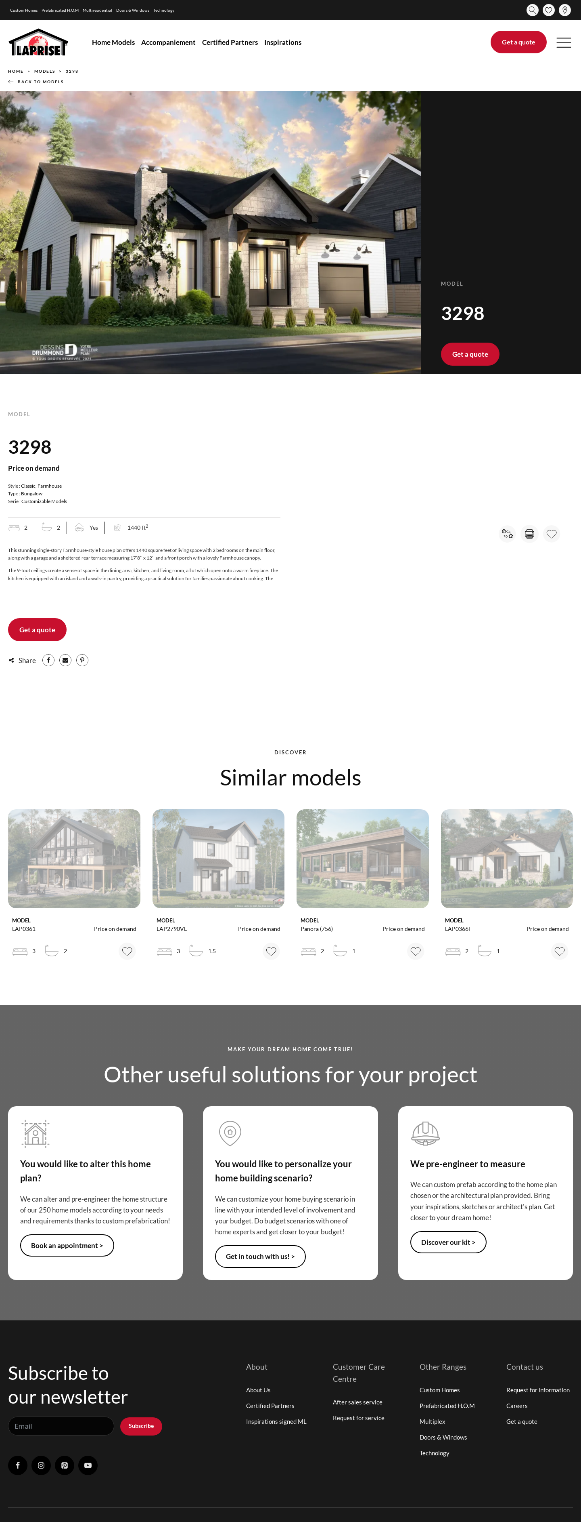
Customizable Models (44, 501)
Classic (28, 486)
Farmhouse (50, 486)
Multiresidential (97, 10)
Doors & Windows (132, 10)
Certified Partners (230, 42)
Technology (163, 10)
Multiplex (432, 1421)
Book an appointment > (67, 1245)
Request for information (538, 1390)
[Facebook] (48, 660)
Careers (517, 1405)
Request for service (359, 1417)
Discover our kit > (448, 1242)
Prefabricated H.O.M (60, 10)
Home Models (113, 42)
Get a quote (518, 42)
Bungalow (31, 493)
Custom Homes (24, 10)
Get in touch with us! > (260, 1256)
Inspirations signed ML (276, 1421)
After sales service (357, 1402)
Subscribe (141, 1425)
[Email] (65, 660)
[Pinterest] (82, 660)
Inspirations (282, 42)
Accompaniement (168, 42)
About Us (258, 1390)
